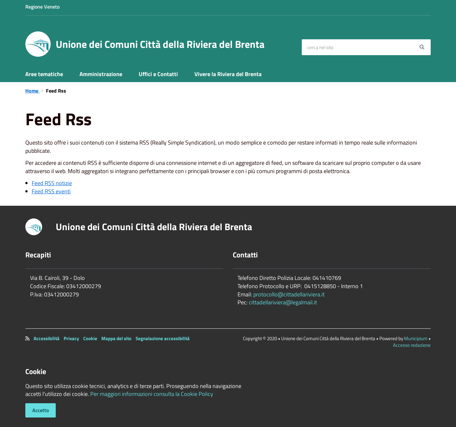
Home (32, 90)
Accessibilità (47, 338)
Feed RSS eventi (51, 191)
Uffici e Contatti (158, 74)
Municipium (416, 338)
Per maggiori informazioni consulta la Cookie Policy (151, 394)
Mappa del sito (116, 338)
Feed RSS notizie (52, 183)
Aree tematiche (44, 74)
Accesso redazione (412, 345)
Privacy (71, 338)
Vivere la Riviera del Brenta (228, 74)
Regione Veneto (42, 6)
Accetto (40, 410)
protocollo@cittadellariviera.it (289, 294)
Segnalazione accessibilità (163, 338)
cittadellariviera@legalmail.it (283, 302)
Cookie (90, 338)
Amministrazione (100, 74)
